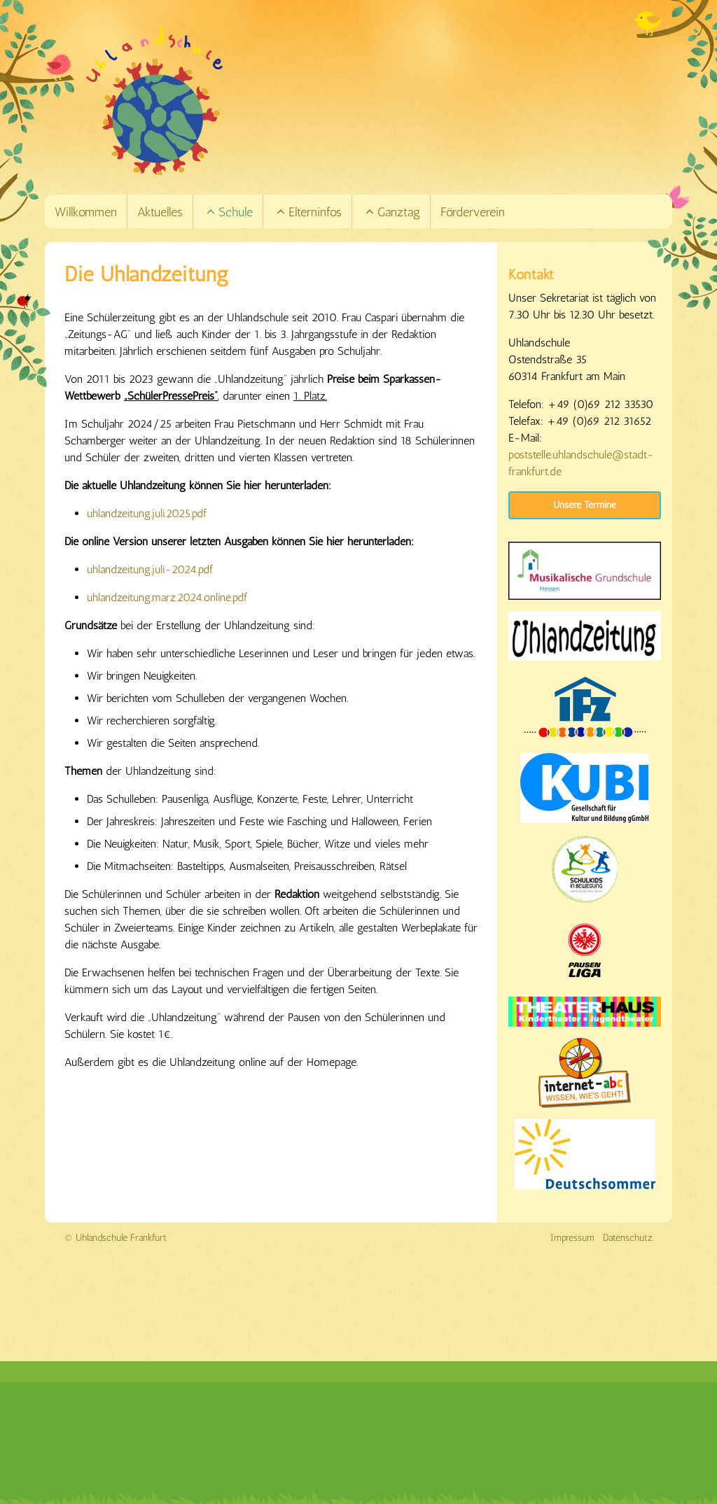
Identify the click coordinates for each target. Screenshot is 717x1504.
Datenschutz (628, 1238)
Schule (229, 212)
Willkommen (86, 212)
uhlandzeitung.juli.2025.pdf (147, 513)
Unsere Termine (584, 505)
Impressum (572, 1238)
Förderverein (472, 212)
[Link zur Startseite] (378, 100)
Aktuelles (160, 212)
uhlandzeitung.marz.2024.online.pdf (167, 597)
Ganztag (392, 212)
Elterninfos (308, 212)
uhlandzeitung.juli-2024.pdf (150, 569)
